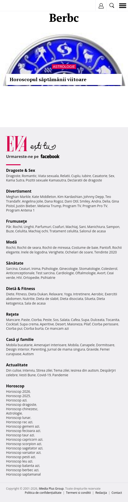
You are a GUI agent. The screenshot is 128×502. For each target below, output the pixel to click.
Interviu (29, 370)
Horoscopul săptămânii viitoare (48, 79)
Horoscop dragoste (21, 404)
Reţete (12, 314)
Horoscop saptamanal (23, 474)
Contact (117, 493)
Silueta (89, 298)
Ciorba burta (34, 328)
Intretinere (81, 294)
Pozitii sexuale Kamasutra (46, 180)
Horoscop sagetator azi (24, 448)
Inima (35, 268)
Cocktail (12, 324)
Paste (25, 319)
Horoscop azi (16, 400)
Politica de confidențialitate (43, 493)
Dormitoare (105, 345)
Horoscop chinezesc (22, 409)
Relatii (65, 175)
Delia (106, 201)
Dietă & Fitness (20, 288)
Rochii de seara (29, 247)
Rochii (17, 226)
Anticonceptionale (20, 273)
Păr (8, 226)
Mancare (13, 319)
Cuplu (75, 175)
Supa (85, 319)
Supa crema (29, 324)
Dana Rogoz (54, 201)
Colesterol (109, 268)
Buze (10, 231)
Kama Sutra (15, 180)
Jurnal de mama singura (66, 349)
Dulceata (97, 319)
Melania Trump (49, 206)
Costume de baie (85, 247)
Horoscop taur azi (20, 435)
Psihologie (50, 268)
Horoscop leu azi (19, 461)
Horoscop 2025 (18, 395)
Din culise (13, 370)
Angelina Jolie (32, 201)
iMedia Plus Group (51, 488)
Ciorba (36, 319)
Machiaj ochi (38, 231)
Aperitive (47, 324)
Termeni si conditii (78, 493)
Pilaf (87, 324)
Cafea (75, 319)
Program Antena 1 (20, 210)
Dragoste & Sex (20, 170)
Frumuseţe (16, 221)
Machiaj (72, 226)
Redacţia (101, 493)
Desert (60, 324)
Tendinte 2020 (105, 252)
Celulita (21, 231)
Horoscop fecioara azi (23, 430)
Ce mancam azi (57, 328)
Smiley (85, 201)
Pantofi (105, 247)
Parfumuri (43, 226)
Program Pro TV (95, 206)
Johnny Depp (93, 196)
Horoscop (15, 386)
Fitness (21, 294)
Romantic (29, 175)
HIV (19, 277)
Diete (10, 294)
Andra (96, 201)
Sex (111, 175)
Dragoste (13, 175)
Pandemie (60, 375)
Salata (65, 319)
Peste (47, 319)
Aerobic (97, 294)
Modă (11, 242)
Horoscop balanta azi (22, 465)
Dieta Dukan (37, 294)
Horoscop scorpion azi (23, 443)
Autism (28, 354)
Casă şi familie (20, 339)
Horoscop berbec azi (22, 470)
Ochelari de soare (79, 252)
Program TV (72, 206)
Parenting (38, 349)
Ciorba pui (14, 328)
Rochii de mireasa (56, 247)
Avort (101, 273)
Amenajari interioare (50, 345)
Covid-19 (44, 375)
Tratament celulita (63, 231)
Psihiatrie (48, 277)
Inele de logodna (34, 252)
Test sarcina (45, 273)
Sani (82, 226)
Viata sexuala (48, 175)
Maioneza (74, 324)
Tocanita (112, 319)
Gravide (92, 349)
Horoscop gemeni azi (22, 426)
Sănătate (14, 263)
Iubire (86, 175)
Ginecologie (68, 268)
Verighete (56, 252)
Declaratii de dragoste (85, 180)
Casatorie (99, 175)
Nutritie (29, 298)
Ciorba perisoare (105, 324)
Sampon (112, 226)
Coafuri (58, 226)
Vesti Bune (27, 375)
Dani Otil (71, 201)
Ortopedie (31, 277)
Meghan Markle (18, 196)
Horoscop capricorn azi (24, 439)
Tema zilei (61, 370)
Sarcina (12, 268)
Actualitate (17, 365)
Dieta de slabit (47, 298)
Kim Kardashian (69, 196)
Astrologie (64, 67)
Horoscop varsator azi (23, 452)
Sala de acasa (34, 303)
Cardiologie (65, 273)
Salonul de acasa (93, 231)
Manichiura (96, 226)
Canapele (87, 345)
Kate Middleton (44, 196)
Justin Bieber (26, 206)
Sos (56, 319)
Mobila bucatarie (19, 345)
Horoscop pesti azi (20, 457)
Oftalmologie (85, 273)
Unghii (29, 226)
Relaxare (56, 294)
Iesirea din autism (85, 370)
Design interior (17, 349)
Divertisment (18, 191)
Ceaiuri (24, 268)
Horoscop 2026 (18, 391)
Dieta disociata (71, 298)
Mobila (73, 345)
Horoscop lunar (18, 417)
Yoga (68, 294)
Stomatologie (89, 268)
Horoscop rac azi (19, 422)
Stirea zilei (44, 370)
